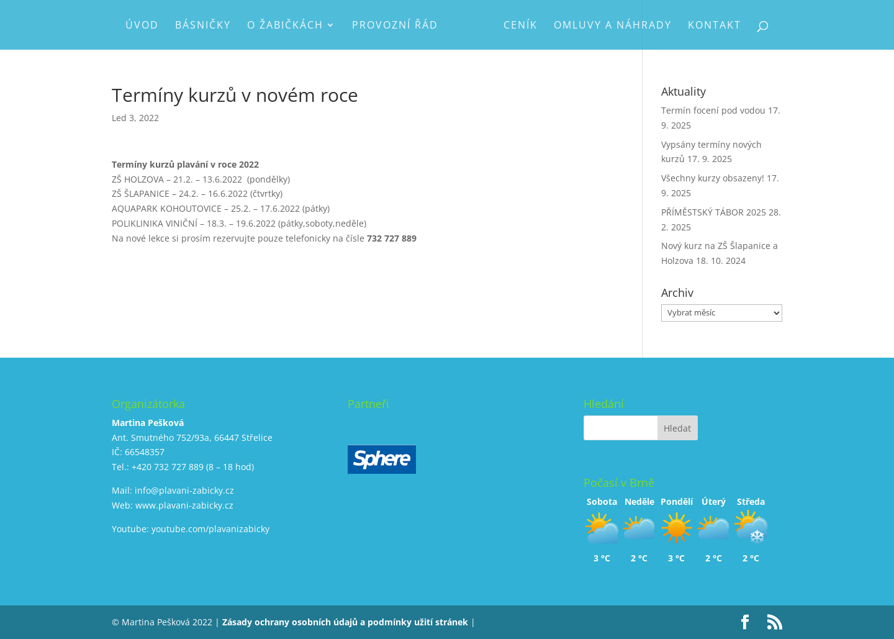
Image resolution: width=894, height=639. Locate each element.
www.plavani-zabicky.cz (184, 505)
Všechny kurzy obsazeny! (712, 178)
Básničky (203, 26)
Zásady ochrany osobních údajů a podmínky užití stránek (345, 622)
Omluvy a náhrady (613, 26)
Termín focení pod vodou (713, 110)
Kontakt (714, 26)
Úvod (142, 26)
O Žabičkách (285, 26)
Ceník (520, 26)
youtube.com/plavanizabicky (210, 529)
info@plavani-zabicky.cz (184, 490)
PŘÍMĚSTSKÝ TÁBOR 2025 (713, 212)
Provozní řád (395, 26)
